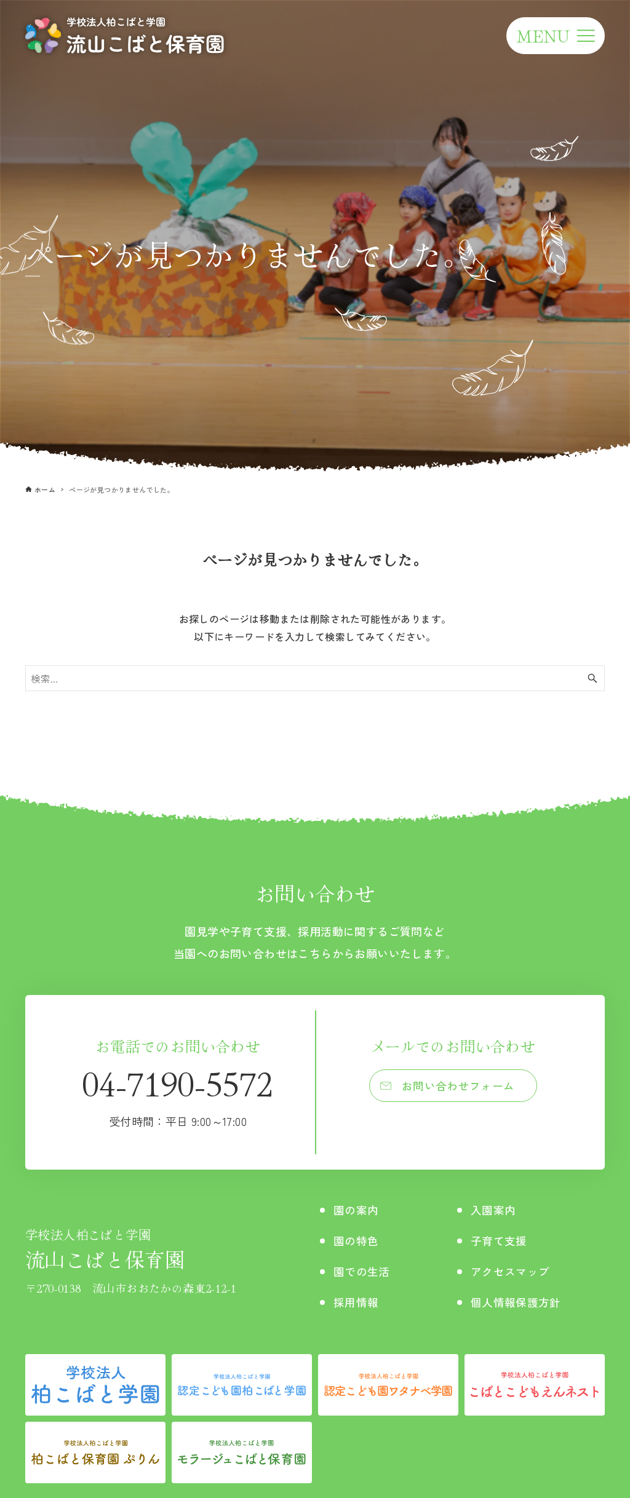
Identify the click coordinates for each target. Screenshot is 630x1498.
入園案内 (494, 1209)
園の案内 (358, 1209)
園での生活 (364, 1271)
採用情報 (358, 1301)
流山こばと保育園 (130, 1249)
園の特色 (358, 1240)
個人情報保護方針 (519, 1301)
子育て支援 (500, 1240)
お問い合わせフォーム (459, 1087)
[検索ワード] (315, 678)
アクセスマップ (513, 1271)
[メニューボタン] (555, 35)
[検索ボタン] (592, 678)
